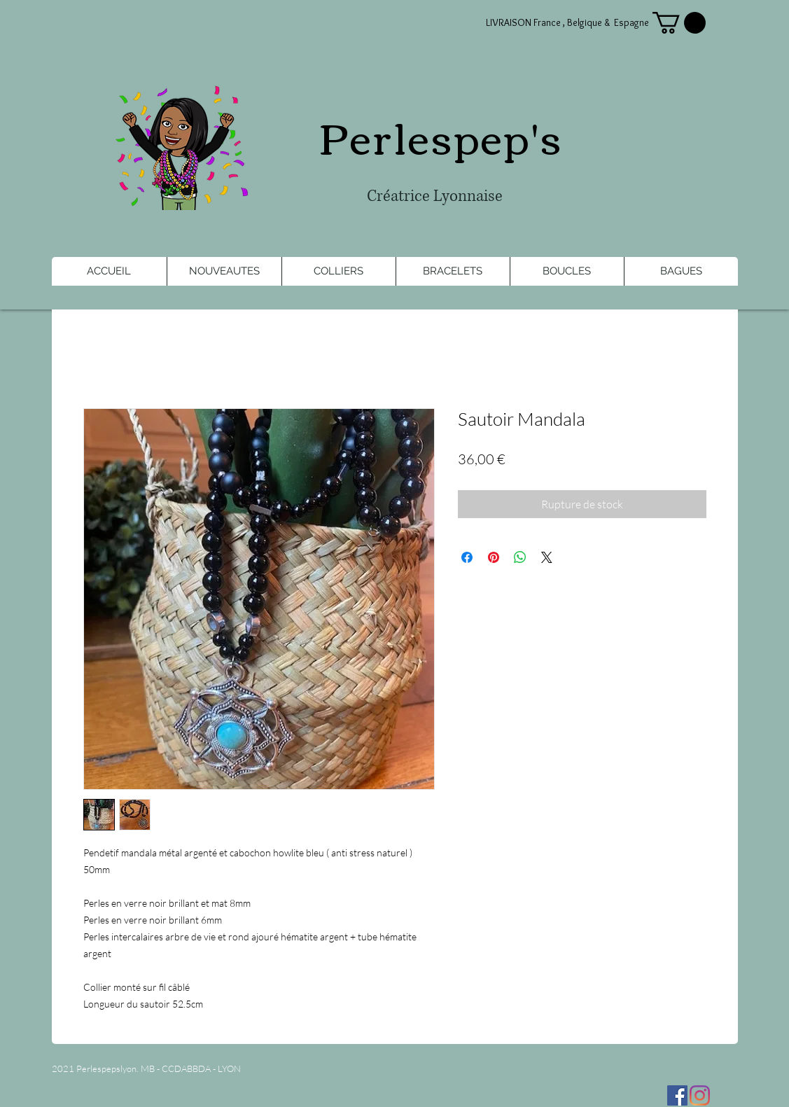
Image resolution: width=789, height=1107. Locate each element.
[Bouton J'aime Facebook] (138, 1092)
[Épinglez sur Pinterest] (493, 557)
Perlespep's (441, 135)
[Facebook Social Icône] (677, 1095)
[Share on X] (546, 557)
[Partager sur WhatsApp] (520, 557)
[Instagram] (700, 1095)
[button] (679, 23)
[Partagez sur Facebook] (467, 557)
